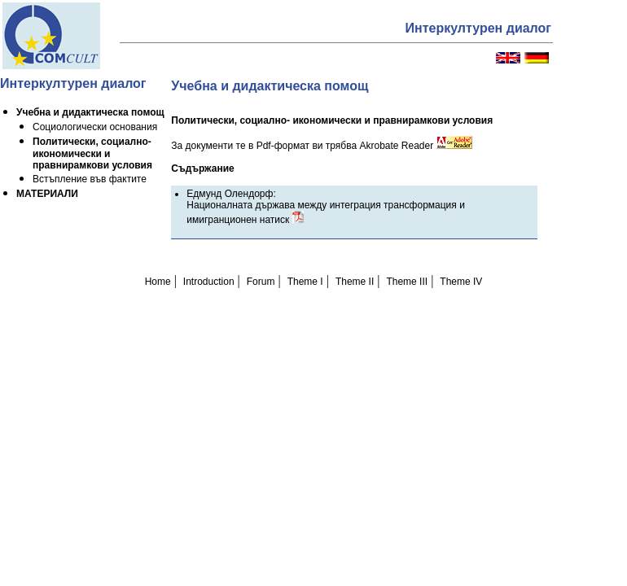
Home (158, 281)
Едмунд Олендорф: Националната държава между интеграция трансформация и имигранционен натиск (325, 206)
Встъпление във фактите (90, 179)
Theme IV (461, 281)
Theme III (407, 281)
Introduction (209, 281)
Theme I (305, 281)
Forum (261, 281)
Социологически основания (95, 127)
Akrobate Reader (415, 145)
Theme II (354, 281)
